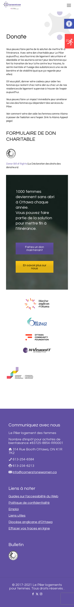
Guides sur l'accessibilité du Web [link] (33, 496)
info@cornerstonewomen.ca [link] (35, 472)
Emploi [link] (13, 509)
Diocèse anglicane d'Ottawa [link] (30, 522)
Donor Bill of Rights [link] (16, 163)
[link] (69, 24)
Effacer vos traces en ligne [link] (29, 528)
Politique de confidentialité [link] (29, 503)
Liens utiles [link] (16, 515)
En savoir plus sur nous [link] (34, 267)
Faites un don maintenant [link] (34, 248)
